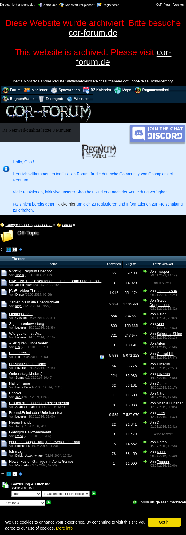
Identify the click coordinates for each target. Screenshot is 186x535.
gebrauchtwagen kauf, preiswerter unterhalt (44, 442)
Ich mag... (17, 451)
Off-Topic (28, 233)
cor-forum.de (93, 32)
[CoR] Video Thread (25, 290)
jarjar (19, 306)
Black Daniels (25, 387)
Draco (20, 294)
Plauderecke (19, 353)
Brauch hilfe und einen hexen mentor (39, 403)
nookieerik (23, 445)
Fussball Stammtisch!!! (27, 364)
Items (17, 81)
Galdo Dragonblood (160, 302)
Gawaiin (21, 317)
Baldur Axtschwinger (30, 455)
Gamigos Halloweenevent (30, 432)
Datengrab (50, 99)
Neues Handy (20, 422)
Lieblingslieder (21, 314)
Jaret (161, 413)
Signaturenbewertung (26, 323)
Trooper (163, 271)
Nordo (162, 442)
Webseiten (79, 99)
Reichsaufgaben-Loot (111, 81)
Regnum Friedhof (37, 271)
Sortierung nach (22, 487)
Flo (18, 347)
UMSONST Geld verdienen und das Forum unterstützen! (55, 281)
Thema (52, 264)
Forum (11, 90)
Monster (30, 81)
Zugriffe (131, 264)
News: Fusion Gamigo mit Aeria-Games (41, 461)
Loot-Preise (138, 81)
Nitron (161, 314)
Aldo (160, 324)
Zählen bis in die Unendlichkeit (34, 302)
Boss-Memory (161, 81)
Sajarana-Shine (169, 334)
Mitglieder (36, 90)
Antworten (114, 264)
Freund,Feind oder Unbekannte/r (36, 412)
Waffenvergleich (78, 81)
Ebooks (15, 393)
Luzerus (21, 327)
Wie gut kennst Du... (25, 333)
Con (160, 422)
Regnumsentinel (151, 90)
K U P (161, 452)
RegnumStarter (18, 99)
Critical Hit (165, 354)
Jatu (19, 397)
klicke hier (66, 204)
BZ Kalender (97, 90)
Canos (162, 383)
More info (64, 528)
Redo (19, 436)
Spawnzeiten (65, 90)
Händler (44, 81)
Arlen (161, 343)
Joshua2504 (24, 284)
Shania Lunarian (27, 406)
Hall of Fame (19, 383)
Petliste (58, 81)
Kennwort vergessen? (80, 5)
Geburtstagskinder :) (25, 373)
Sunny (20, 377)
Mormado (22, 465)
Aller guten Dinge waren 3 (30, 343)
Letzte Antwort (163, 264)
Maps (122, 90)
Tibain (20, 275)
